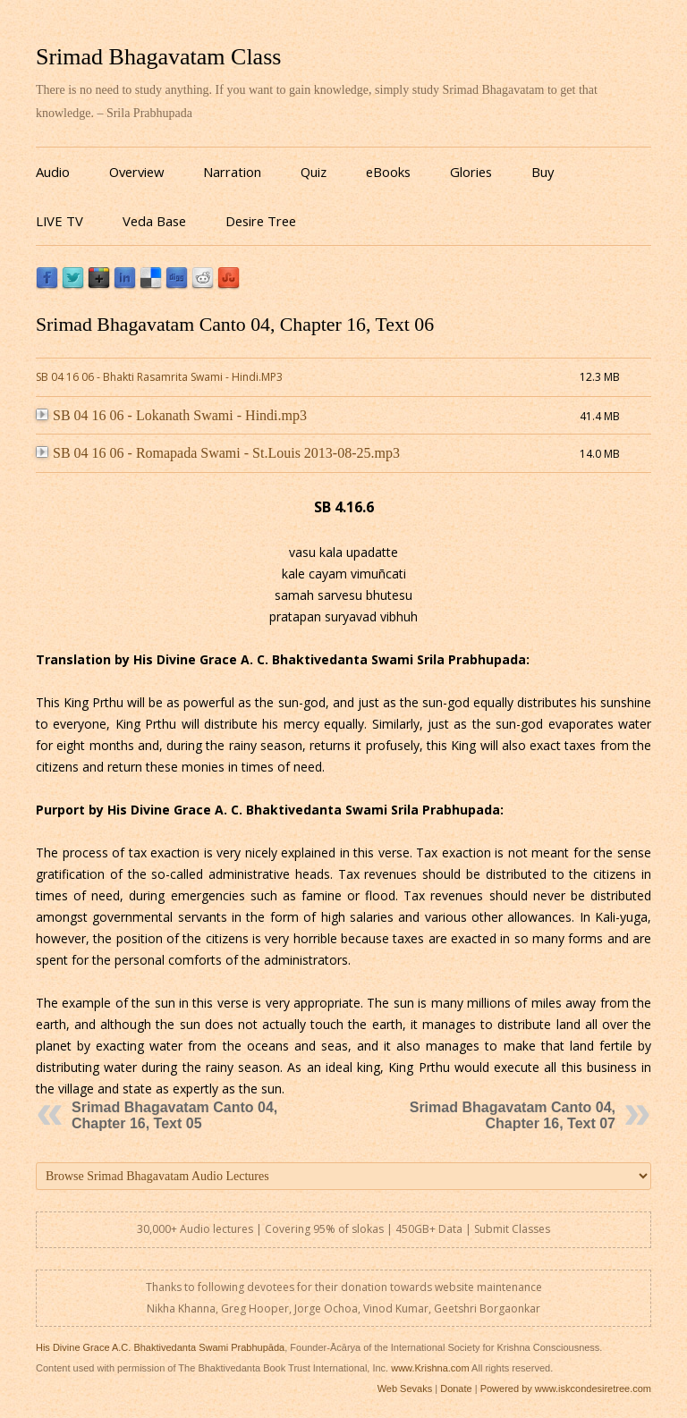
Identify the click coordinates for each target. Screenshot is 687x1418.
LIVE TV (59, 221)
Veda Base (154, 221)
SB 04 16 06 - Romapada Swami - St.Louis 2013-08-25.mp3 (218, 452)
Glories (471, 172)
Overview (136, 172)
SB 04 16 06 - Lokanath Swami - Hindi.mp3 (171, 415)
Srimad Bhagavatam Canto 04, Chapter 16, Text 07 (512, 1115)
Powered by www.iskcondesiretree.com (565, 1388)
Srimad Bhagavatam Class (158, 57)
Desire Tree (260, 221)
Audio (53, 172)
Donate (455, 1388)
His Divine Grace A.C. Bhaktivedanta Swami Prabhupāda (160, 1347)
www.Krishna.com (430, 1368)
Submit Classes (512, 1229)
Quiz (314, 172)
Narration (232, 172)
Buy (542, 172)
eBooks (388, 172)
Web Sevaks (405, 1388)
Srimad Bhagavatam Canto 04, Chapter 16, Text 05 (174, 1115)
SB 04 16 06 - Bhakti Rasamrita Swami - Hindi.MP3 (159, 376)
